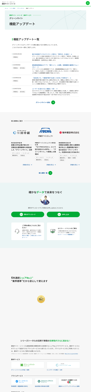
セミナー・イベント (60, 371)
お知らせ (57, 368)
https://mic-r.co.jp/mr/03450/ (71, 286)
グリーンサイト (20, 8)
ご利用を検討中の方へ (60, 363)
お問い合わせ (58, 376)
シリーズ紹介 (12, 8)
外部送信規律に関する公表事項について (43, 385)
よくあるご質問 (59, 373)
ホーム (6, 8)
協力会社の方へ (59, 366)
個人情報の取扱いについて (27, 385)
